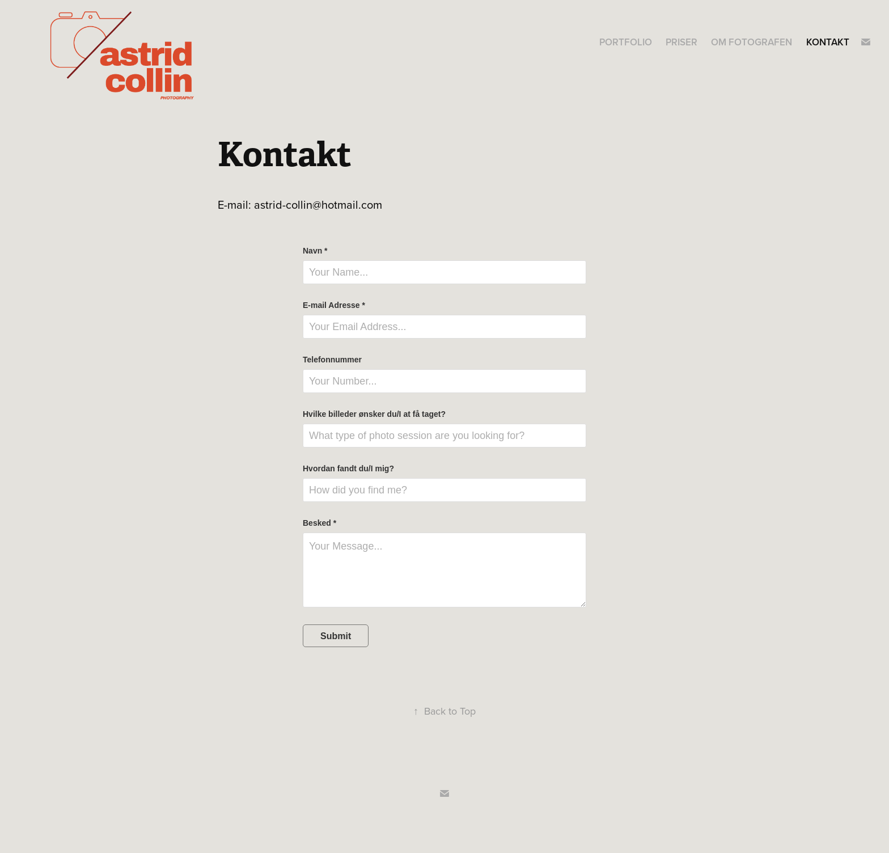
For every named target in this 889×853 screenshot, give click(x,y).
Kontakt (827, 42)
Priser (681, 42)
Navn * (315, 251)
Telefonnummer (332, 360)
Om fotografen (751, 42)
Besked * (319, 523)
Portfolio (625, 42)
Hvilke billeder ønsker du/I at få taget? (374, 414)
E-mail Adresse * (334, 305)
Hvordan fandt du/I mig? (348, 468)
